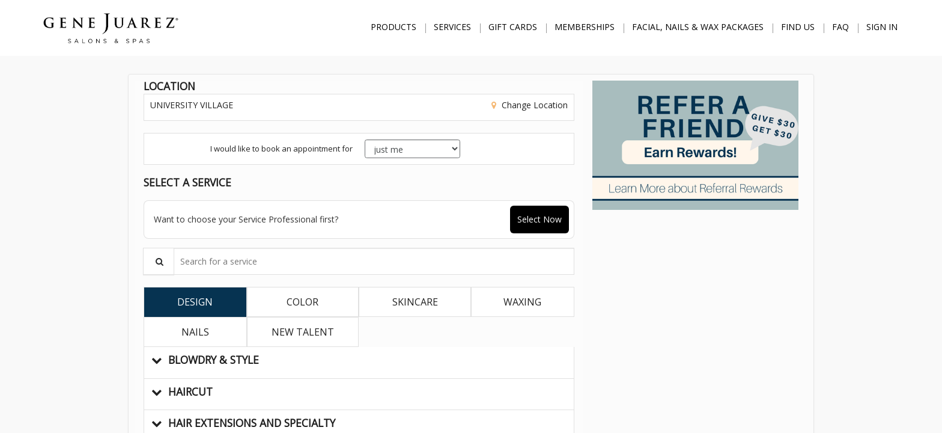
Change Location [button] (533, 105)
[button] (359, 362)
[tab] (195, 302)
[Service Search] (158, 261)
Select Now (539, 219)
